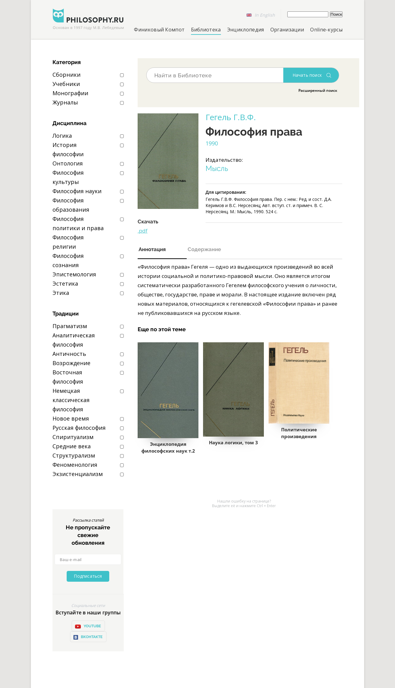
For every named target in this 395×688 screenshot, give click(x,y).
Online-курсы (326, 29)
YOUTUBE (88, 626)
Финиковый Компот (159, 29)
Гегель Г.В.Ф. (231, 117)
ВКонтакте (87, 637)
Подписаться (88, 576)
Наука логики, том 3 (233, 442)
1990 (212, 143)
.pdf (143, 230)
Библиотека (206, 29)
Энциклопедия (245, 29)
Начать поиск (307, 75)
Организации (287, 29)
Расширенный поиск (317, 90)
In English (265, 15)
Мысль (217, 168)
